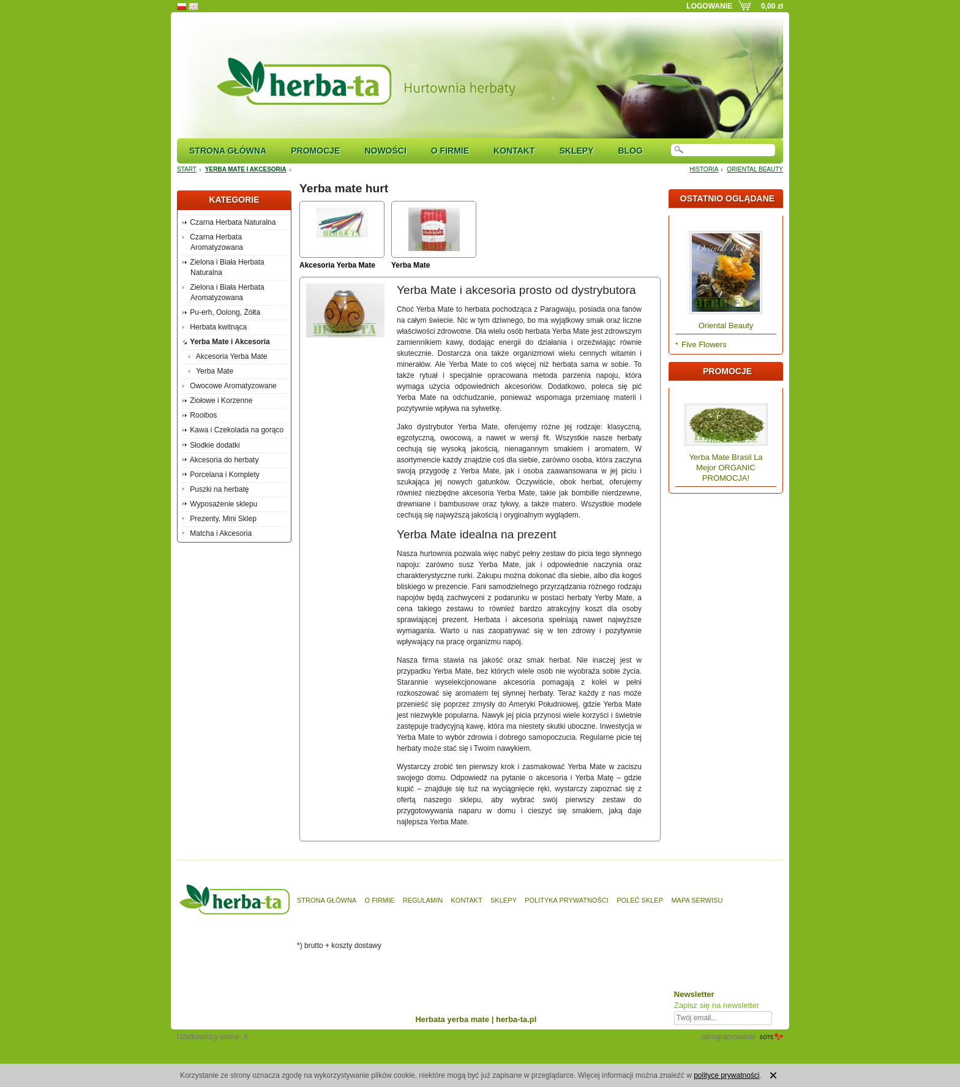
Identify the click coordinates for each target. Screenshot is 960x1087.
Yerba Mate (410, 265)
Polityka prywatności (567, 900)
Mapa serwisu (696, 900)
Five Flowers (704, 344)
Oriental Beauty (755, 169)
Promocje (315, 151)
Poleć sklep (640, 900)
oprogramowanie (729, 1036)
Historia (703, 169)
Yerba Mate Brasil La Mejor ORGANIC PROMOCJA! (725, 468)
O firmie (450, 151)
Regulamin (423, 900)
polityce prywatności (726, 1075)
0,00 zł (772, 6)
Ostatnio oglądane (727, 198)
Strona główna (227, 151)
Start (187, 169)
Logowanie (709, 6)
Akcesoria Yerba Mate (337, 265)
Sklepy (576, 151)
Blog (630, 151)
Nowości (385, 151)
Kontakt (513, 151)
